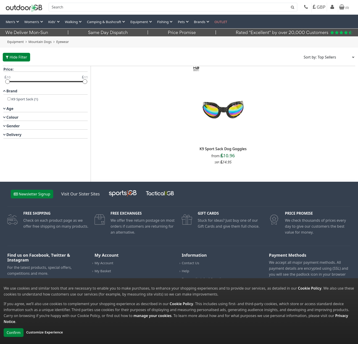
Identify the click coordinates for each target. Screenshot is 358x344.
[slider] (7, 81)
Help (185, 271)
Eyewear (62, 42)
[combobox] (173, 7)
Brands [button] (200, 21)
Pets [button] (182, 21)
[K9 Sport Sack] (9, 98)
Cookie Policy (309, 288)
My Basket (103, 271)
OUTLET (220, 21)
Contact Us (190, 263)
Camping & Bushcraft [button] (104, 21)
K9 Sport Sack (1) (24, 99)
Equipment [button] (139, 21)
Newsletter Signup (32, 194)
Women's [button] (32, 21)
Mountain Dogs (40, 42)
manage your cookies (152, 315)
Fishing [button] (163, 21)
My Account (104, 263)
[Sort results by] (327, 57)
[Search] (173, 7)
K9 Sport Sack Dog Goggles (223, 148)
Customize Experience (44, 332)
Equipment (15, 42)
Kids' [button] (52, 21)
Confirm (14, 332)
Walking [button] (72, 21)
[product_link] (223, 108)
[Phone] (306, 7)
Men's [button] (11, 21)
